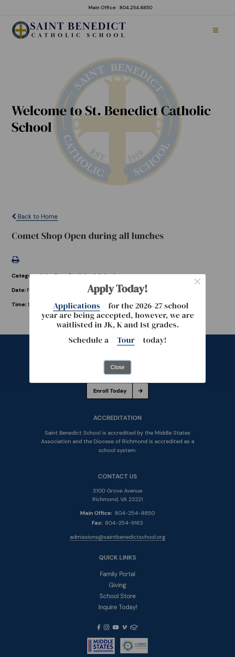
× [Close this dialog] (197, 282)
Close (117, 367)
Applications (76, 305)
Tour (126, 339)
